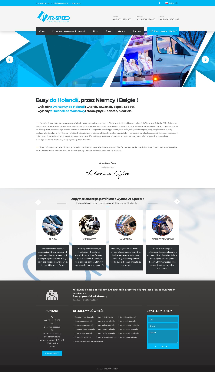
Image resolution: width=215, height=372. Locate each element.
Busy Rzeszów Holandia (129, 325)
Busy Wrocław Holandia (107, 337)
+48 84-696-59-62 (169, 19)
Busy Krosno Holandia (106, 321)
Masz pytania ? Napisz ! (165, 31)
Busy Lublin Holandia (83, 337)
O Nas (42, 31)
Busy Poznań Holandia (129, 329)
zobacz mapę (53, 353)
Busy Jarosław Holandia (84, 317)
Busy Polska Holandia (128, 337)
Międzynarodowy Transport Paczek (89, 341)
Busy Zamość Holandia (106, 329)
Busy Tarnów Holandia (84, 333)
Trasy (108, 31)
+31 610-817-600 (146, 19)
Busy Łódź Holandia (128, 321)
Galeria (121, 31)
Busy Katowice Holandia (129, 333)
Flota (96, 31)
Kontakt (136, 31)
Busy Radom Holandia (106, 325)
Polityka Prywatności (61, 3)
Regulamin (76, 3)
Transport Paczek (43, 3)
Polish (169, 3)
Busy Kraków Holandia (83, 321)
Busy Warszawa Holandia (85, 329)
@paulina (76, 300)
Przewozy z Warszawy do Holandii (69, 31)
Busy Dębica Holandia (106, 333)
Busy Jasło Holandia (105, 317)
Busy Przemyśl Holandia (84, 325)
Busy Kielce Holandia (128, 317)
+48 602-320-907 (122, 19)
